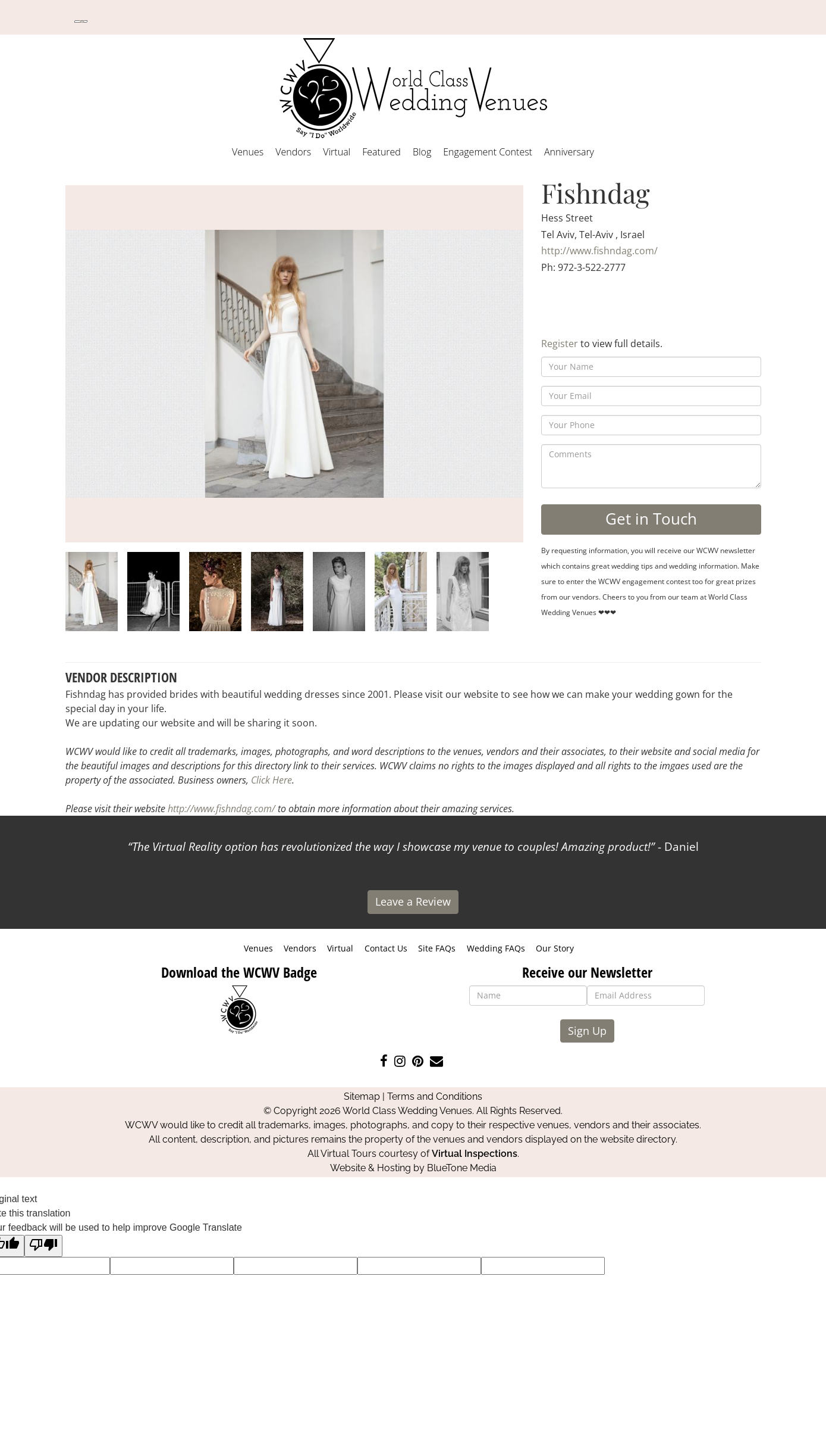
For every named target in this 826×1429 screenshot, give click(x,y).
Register (559, 343)
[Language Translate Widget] (80, 21)
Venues (247, 151)
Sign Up (587, 1031)
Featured (381, 151)
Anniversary (569, 151)
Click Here (271, 780)
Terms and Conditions (434, 1096)
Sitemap (362, 1096)
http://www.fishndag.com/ (599, 250)
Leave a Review (413, 901)
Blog (422, 151)
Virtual (336, 151)
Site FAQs (437, 948)
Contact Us (386, 948)
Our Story (555, 948)
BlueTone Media (462, 1168)
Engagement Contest (487, 151)
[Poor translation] (43, 1246)
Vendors (293, 151)
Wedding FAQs (496, 948)
